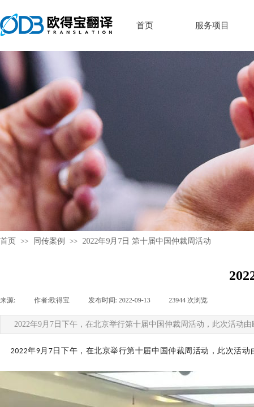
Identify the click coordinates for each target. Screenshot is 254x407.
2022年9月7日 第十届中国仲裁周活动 (146, 241)
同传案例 (49, 241)
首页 (8, 241)
